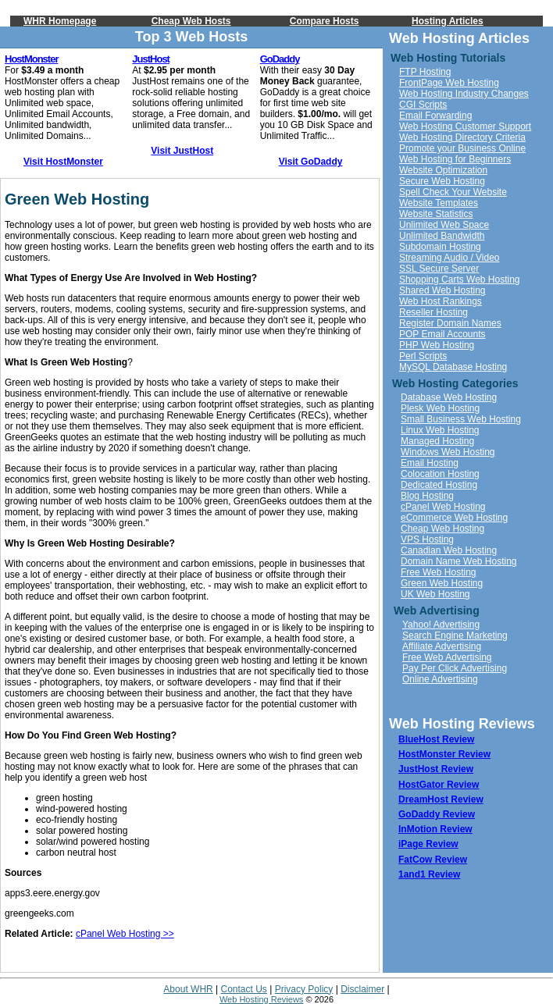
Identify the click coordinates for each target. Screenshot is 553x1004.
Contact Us (244, 989)
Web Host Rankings (440, 301)
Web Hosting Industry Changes (464, 93)
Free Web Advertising (447, 657)
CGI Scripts (423, 104)
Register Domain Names (450, 323)
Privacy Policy (304, 989)
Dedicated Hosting (439, 484)
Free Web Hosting (438, 572)
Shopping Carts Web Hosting (459, 279)
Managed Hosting (437, 441)
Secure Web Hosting (442, 181)
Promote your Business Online (462, 148)
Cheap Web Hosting (442, 528)
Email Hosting (429, 462)
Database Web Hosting (449, 397)
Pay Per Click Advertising (454, 668)
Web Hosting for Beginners (455, 159)
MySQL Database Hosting (453, 366)
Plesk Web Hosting (440, 408)
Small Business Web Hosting (461, 419)
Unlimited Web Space (444, 224)
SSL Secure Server (439, 268)
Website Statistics (436, 213)
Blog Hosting (427, 495)
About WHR (187, 989)
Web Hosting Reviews (261, 999)
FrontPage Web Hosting (449, 82)
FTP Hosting (425, 71)
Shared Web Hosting (442, 290)
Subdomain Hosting (440, 246)
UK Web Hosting (435, 594)
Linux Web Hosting (440, 430)
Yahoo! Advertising (441, 624)
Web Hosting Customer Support (465, 126)
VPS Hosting (427, 539)
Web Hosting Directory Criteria (462, 137)
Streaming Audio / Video (449, 257)
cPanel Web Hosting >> (125, 933)
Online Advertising (440, 679)
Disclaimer (362, 989)
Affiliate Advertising (441, 646)
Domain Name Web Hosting (459, 561)
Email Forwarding (435, 115)
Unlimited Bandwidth (441, 235)
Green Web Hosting (442, 583)
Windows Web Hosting (448, 452)
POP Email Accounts (442, 334)
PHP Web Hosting (436, 345)
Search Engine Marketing (455, 635)
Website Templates (438, 203)
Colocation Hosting (440, 473)
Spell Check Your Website (453, 192)
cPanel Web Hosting (443, 506)
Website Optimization (443, 170)
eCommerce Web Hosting (454, 517)
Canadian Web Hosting (449, 550)
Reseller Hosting (433, 312)
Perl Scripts (423, 356)
